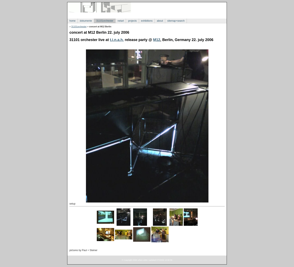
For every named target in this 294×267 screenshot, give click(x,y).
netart (121, 20)
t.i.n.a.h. (117, 40)
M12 (156, 40)
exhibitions (147, 20)
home (72, 20)
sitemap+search (176, 20)
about (160, 20)
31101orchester (104, 20)
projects (132, 20)
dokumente (86, 20)
